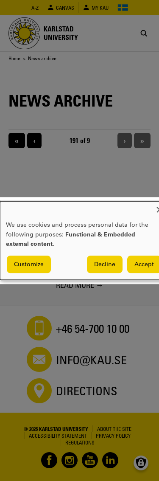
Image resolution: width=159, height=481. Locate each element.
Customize (29, 264)
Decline (104, 264)
